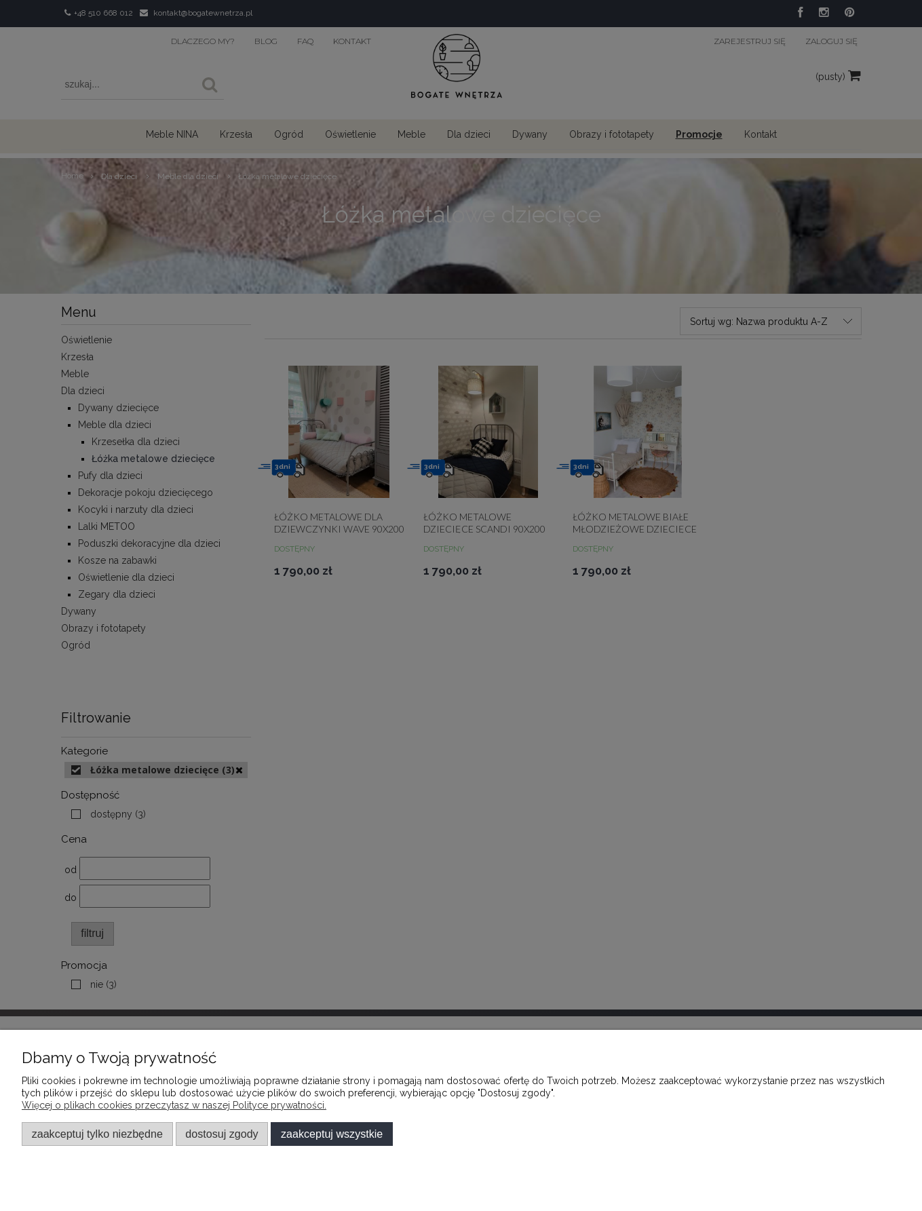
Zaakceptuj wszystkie (332, 1134)
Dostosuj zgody (221, 1134)
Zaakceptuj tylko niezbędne (97, 1134)
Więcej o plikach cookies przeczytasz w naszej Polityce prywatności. (174, 1105)
